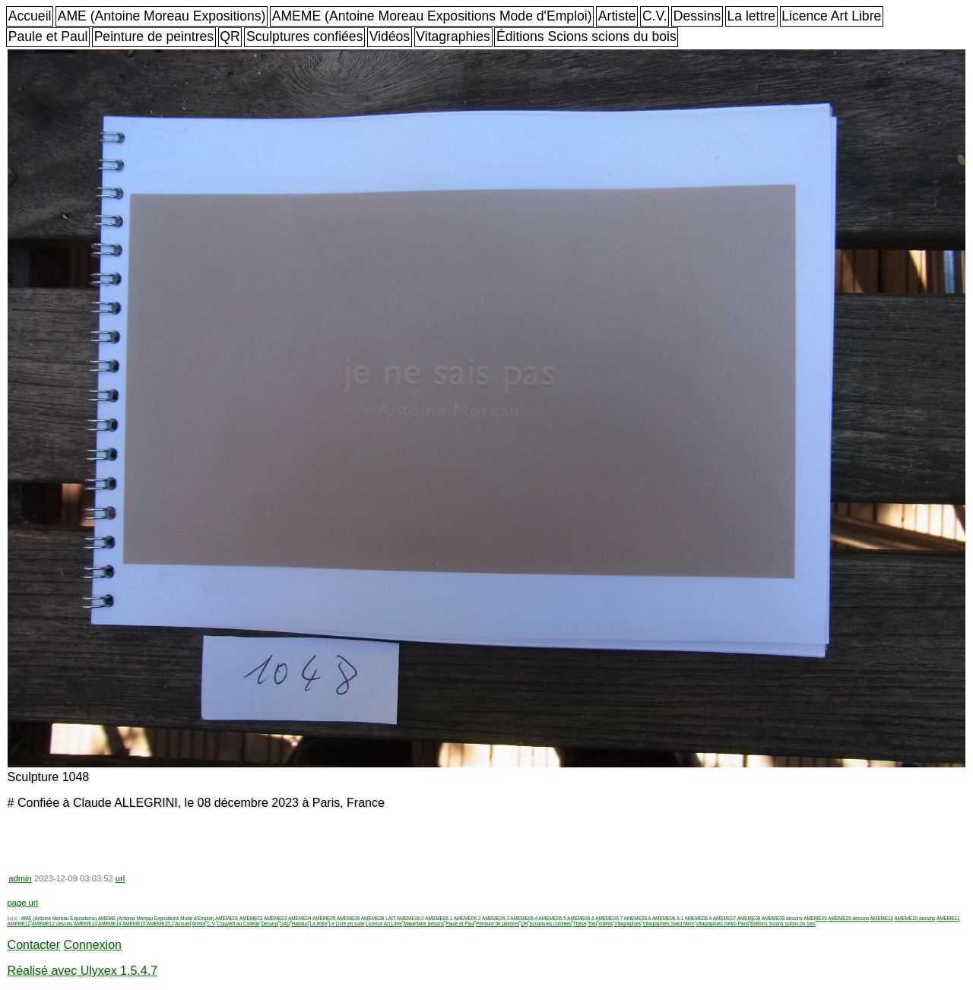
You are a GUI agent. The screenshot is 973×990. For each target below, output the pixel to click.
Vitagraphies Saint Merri (668, 923)
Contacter (34, 944)
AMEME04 (300, 918)
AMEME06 (348, 918)
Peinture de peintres (154, 36)
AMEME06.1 (438, 918)
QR (229, 36)
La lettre (751, 16)
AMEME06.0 (410, 918)
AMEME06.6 (580, 918)
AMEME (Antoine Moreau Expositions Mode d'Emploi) (432, 16)
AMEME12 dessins (52, 923)
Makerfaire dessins (424, 923)
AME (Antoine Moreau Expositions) (162, 16)
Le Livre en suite (347, 923)
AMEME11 (948, 918)
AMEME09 (815, 918)
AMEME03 (275, 918)
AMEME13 (85, 923)
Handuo (300, 923)
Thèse (580, 923)
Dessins (697, 16)
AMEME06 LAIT (378, 918)
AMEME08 (749, 918)
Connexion (92, 944)
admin (19, 878)
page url (23, 902)
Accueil (30, 16)
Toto (592, 923)
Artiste (617, 16)
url (120, 878)
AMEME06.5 (552, 918)
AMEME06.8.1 (667, 918)
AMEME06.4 (523, 918)
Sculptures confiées (304, 36)
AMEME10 (882, 918)
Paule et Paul (48, 36)
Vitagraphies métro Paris (722, 923)
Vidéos (389, 36)
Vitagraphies (453, 36)
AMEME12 (19, 923)
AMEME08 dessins (782, 918)
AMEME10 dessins (915, 918)
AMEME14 (110, 923)
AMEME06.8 (637, 918)
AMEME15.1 (160, 923)
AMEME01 (227, 918)
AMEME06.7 (609, 918)
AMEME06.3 (495, 918)
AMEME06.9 (698, 918)
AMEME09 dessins (848, 918)
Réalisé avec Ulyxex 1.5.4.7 (82, 970)
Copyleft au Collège (238, 923)
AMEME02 (251, 918)
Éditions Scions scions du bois (586, 36)
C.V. (654, 16)
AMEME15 (134, 923)
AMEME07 (725, 918)
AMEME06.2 (467, 918)
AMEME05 (324, 918)
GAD (285, 923)
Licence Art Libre (831, 16)
